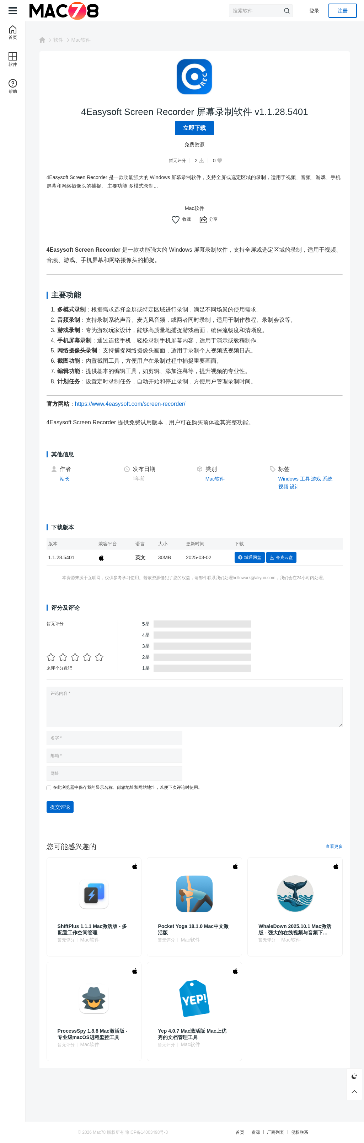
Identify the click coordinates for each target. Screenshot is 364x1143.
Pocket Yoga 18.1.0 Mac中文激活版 (193, 929)
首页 (239, 1132)
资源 (254, 1132)
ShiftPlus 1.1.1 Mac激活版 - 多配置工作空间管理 (92, 929)
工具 (305, 479)
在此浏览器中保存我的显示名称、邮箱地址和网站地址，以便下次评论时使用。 (128, 787)
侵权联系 (298, 1132)
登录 (314, 11)
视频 (283, 486)
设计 (295, 486)
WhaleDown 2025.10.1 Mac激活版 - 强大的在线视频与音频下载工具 (295, 929)
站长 (65, 479)
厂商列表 (274, 1132)
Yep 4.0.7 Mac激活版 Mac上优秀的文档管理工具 (192, 1034)
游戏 (316, 479)
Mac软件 (81, 40)
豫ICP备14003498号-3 (147, 1132)
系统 (328, 479)
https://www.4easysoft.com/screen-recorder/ (130, 404)
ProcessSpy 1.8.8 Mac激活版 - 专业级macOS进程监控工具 (93, 1034)
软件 (59, 40)
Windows (288, 479)
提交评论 (60, 807)
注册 (343, 11)
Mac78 (100, 1132)
